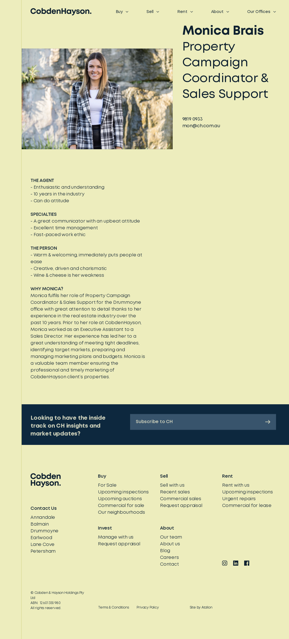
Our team (171, 537)
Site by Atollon (201, 607)
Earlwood (41, 538)
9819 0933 (192, 120)
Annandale (42, 517)
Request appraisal (181, 506)
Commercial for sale (121, 506)
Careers (169, 557)
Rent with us (235, 485)
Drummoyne (44, 531)
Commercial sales (180, 499)
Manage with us (115, 537)
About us (170, 544)
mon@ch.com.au (201, 126)
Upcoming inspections (123, 492)
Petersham (43, 551)
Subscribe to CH (203, 426)
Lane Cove (42, 545)
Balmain (39, 524)
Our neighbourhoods (121, 512)
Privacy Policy (148, 607)
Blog (165, 551)
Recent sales (175, 492)
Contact (169, 564)
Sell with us (172, 485)
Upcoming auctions (120, 499)
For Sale (107, 485)
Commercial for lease (247, 506)
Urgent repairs (239, 499)
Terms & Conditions (113, 607)
